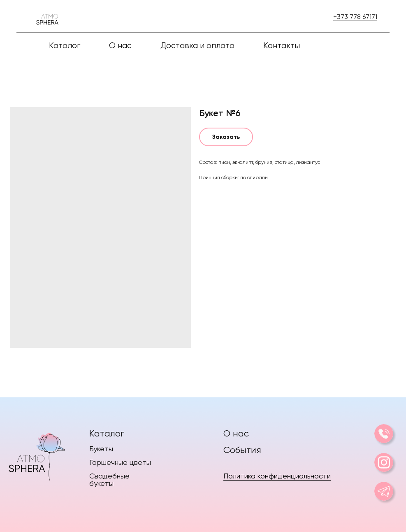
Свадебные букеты (109, 479)
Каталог (106, 433)
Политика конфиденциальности (277, 475)
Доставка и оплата (197, 45)
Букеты (101, 448)
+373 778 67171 (355, 17)
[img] (36, 455)
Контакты (281, 45)
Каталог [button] (64, 45)
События (242, 450)
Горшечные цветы (120, 462)
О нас (120, 45)
